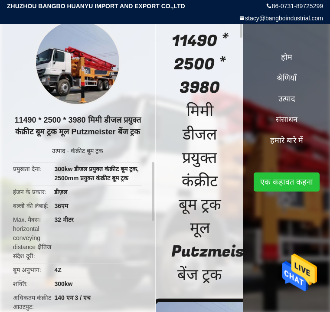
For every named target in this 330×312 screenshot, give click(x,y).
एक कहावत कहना (286, 182)
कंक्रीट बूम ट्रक (87, 150)
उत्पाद (58, 150)
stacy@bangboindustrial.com (284, 18)
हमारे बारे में (286, 140)
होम (286, 57)
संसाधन (286, 119)
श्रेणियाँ (287, 78)
